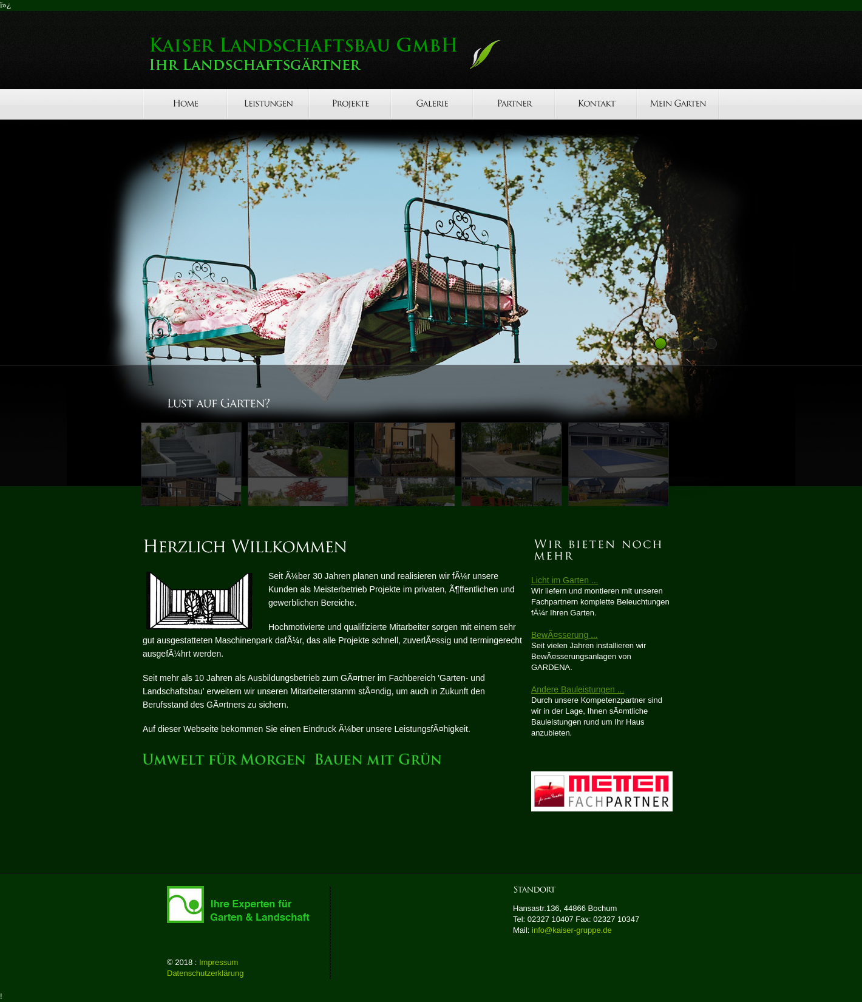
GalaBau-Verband (243, 904)
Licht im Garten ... (564, 580)
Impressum (218, 962)
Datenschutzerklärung (205, 973)
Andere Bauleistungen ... (577, 689)
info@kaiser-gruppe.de (572, 930)
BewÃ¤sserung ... (564, 635)
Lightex (346, 54)
